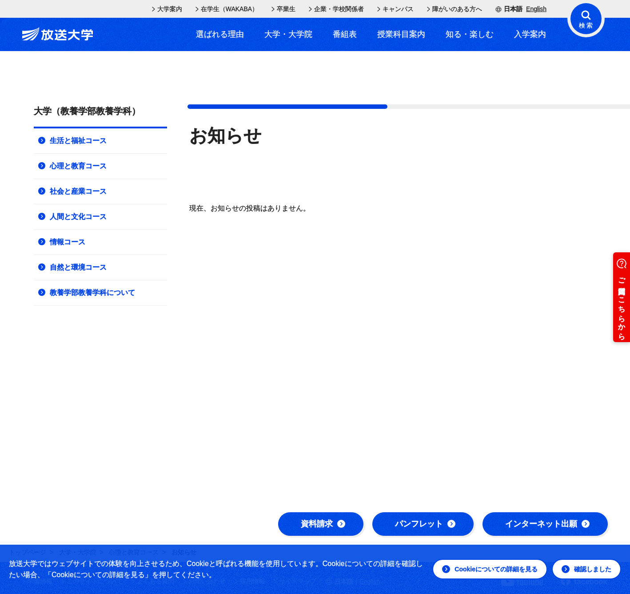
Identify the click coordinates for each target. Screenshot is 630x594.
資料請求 (323, 523)
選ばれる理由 (220, 34)
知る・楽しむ (470, 34)
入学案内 (530, 34)
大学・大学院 (288, 34)
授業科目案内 (401, 34)
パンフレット (425, 523)
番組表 (345, 34)
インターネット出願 (547, 523)
